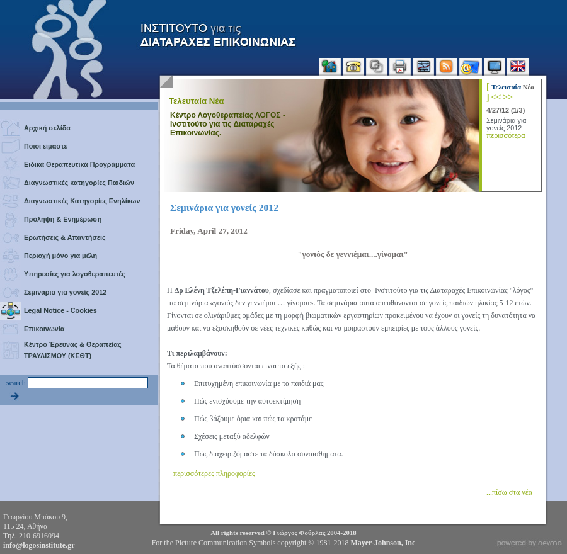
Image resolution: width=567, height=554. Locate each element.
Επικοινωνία (44, 328)
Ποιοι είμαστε (45, 146)
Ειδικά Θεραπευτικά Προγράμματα (79, 164)
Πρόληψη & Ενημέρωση (62, 219)
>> (508, 97)
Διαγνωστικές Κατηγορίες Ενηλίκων (82, 201)
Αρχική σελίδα (47, 128)
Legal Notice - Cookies (60, 310)
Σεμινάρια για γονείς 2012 (65, 292)
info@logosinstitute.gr (39, 545)
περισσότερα (505, 135)
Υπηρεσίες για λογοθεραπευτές (74, 274)
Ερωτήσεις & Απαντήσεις (65, 237)
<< (496, 97)
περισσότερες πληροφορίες (214, 473)
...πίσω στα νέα (509, 492)
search (16, 382)
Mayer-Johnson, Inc (382, 542)
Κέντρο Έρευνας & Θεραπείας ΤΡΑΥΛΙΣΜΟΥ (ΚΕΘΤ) (73, 350)
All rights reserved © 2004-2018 (283, 532)
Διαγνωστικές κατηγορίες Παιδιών (79, 182)
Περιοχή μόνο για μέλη (60, 255)
